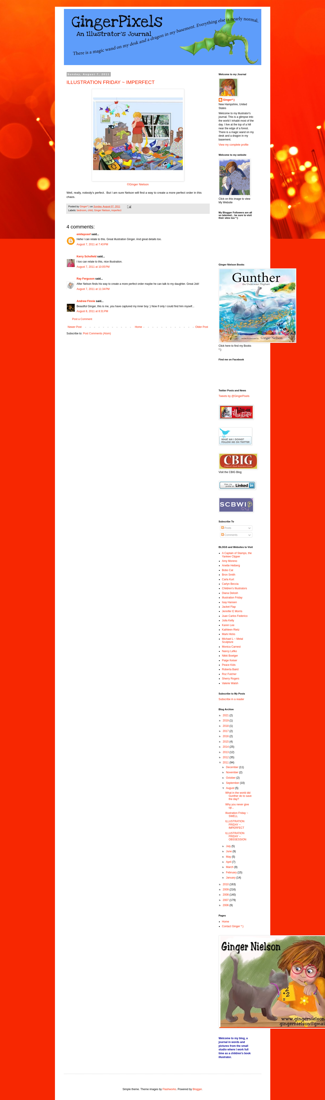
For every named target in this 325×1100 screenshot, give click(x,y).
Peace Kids (229, 664)
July (228, 846)
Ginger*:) (229, 99)
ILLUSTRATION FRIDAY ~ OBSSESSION (235, 836)
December (232, 767)
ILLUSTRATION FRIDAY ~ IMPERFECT (111, 82)
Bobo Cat (227, 570)
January (231, 877)
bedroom (81, 210)
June (229, 851)
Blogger (197, 1089)
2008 (226, 894)
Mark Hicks (228, 634)
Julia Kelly (228, 620)
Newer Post (75, 327)
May (229, 856)
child (90, 210)
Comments (229, 535)
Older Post (201, 327)
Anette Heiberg (231, 565)
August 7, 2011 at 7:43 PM (92, 244)
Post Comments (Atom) (97, 333)
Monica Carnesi (231, 646)
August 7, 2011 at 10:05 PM (93, 266)
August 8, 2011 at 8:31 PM (92, 311)
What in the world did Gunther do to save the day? (238, 796)
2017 (226, 731)
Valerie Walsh (230, 683)
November (232, 772)
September (233, 782)
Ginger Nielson (102, 210)
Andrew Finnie (86, 301)
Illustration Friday (232, 597)
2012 (226, 757)
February (231, 872)
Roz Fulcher (229, 674)
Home (138, 327)
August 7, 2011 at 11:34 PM (93, 289)
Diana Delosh (230, 593)
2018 (226, 725)
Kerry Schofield (87, 256)
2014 (226, 746)
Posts (226, 528)
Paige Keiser (229, 660)
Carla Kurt (228, 579)
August (230, 788)
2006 (226, 905)
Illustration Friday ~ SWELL (236, 814)
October (231, 777)
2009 (226, 889)
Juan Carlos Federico (235, 616)
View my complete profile (234, 144)
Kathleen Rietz (231, 629)
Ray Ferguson (86, 278)
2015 (226, 741)
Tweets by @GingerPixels (234, 396)
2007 (226, 900)
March (230, 867)
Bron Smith (228, 574)
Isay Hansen (229, 602)
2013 (226, 752)
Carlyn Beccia (230, 583)
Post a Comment (82, 319)
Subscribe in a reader (231, 699)
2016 (226, 736)
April (229, 861)
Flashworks (169, 1089)
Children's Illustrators (234, 588)
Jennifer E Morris (232, 611)
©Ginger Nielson (138, 184)
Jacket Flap (229, 606)
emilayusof (84, 234)
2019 (226, 720)
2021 (226, 715)
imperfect (116, 210)
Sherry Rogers (230, 678)
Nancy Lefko (229, 651)
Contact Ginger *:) (233, 926)
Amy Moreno (229, 561)
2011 (226, 762)
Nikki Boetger (230, 655)
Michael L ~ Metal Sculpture (232, 640)
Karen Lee (228, 625)
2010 (226, 884)
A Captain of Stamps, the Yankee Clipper (237, 555)
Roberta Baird (230, 669)
